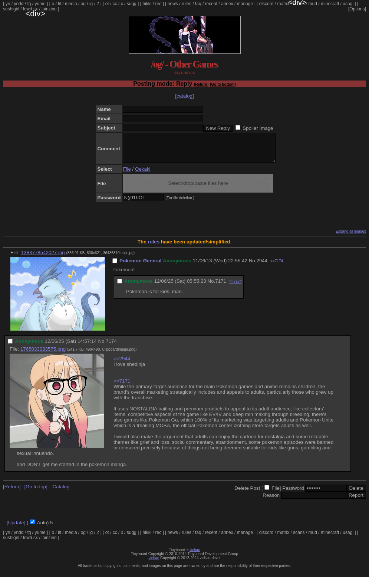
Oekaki (142, 174)
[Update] (16, 528)
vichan (195, 555)
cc (115, 3)
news (173, 3)
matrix (283, 3)
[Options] (357, 9)
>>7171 (121, 386)
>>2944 (121, 364)
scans (298, 3)
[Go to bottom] (222, 84)
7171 (220, 286)
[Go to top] (35, 492)
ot (107, 3)
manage (245, 3)
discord (266, 3)
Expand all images (351, 237)
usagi (348, 3)
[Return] (201, 84)
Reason (271, 501)
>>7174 (276, 267)
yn (8, 3)
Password (293, 493)
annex (227, 3)
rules (186, 3)
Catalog (60, 492)
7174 (111, 347)
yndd (18, 3)
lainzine (49, 9)
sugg (131, 3)
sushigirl (11, 9)
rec (158, 3)
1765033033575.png (43, 354)
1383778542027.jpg (43, 258)
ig (91, 3)
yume (39, 3)
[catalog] (184, 96)
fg (29, 3)
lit (59, 3)
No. (253, 266)
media (71, 3)
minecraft (330, 3)
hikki (146, 3)
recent (211, 3)
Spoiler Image (258, 128)
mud (313, 3)
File (127, 174)
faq (198, 3)
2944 (261, 266)
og (83, 3)
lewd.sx (30, 9)
